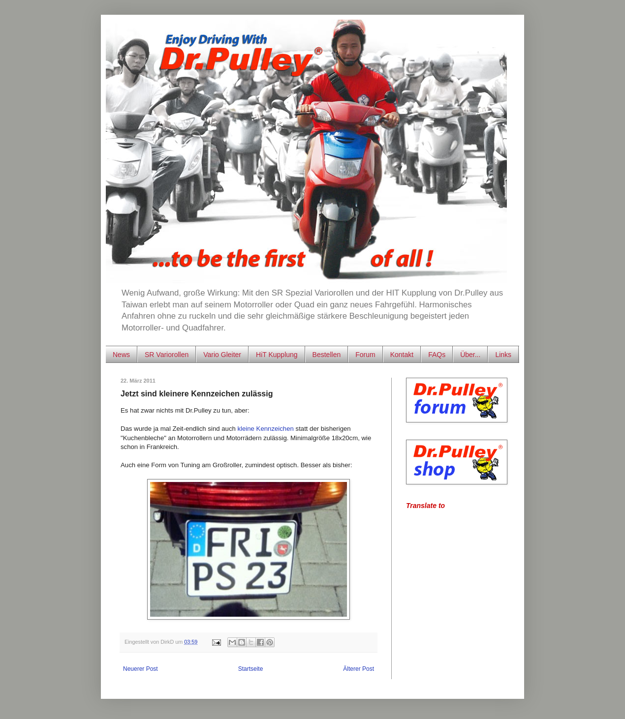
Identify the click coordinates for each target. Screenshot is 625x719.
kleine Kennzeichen (266, 428)
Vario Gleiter (222, 355)
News (121, 355)
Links (503, 355)
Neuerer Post (140, 668)
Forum (365, 355)
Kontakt (401, 355)
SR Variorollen (166, 355)
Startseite (250, 668)
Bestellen (326, 355)
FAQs (436, 355)
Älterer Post (358, 668)
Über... (470, 355)
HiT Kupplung (277, 355)
